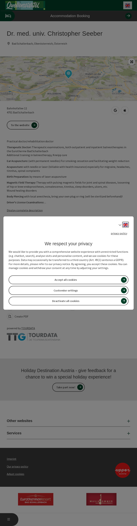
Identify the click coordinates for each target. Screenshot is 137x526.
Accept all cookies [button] (66, 280)
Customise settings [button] (66, 290)
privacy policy (119, 233)
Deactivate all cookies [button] (66, 301)
